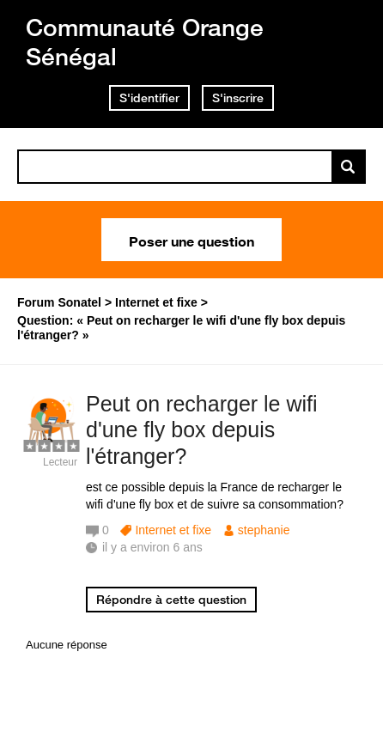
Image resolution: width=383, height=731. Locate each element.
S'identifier (149, 98)
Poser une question (191, 240)
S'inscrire (238, 98)
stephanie (264, 530)
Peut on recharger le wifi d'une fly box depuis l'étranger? (202, 430)
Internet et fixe (173, 530)
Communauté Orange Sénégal (145, 41)
